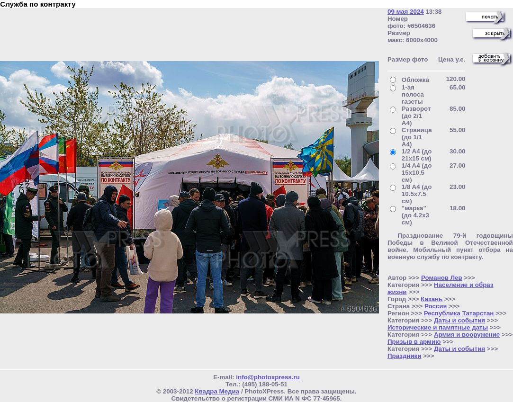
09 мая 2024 (405, 11)
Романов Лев (441, 277)
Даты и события (459, 320)
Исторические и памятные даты (437, 327)
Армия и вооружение (467, 334)
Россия (435, 306)
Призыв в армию (414, 341)
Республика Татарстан (459, 313)
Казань (431, 299)
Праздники (404, 355)
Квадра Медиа (217, 391)
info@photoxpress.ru (267, 377)
